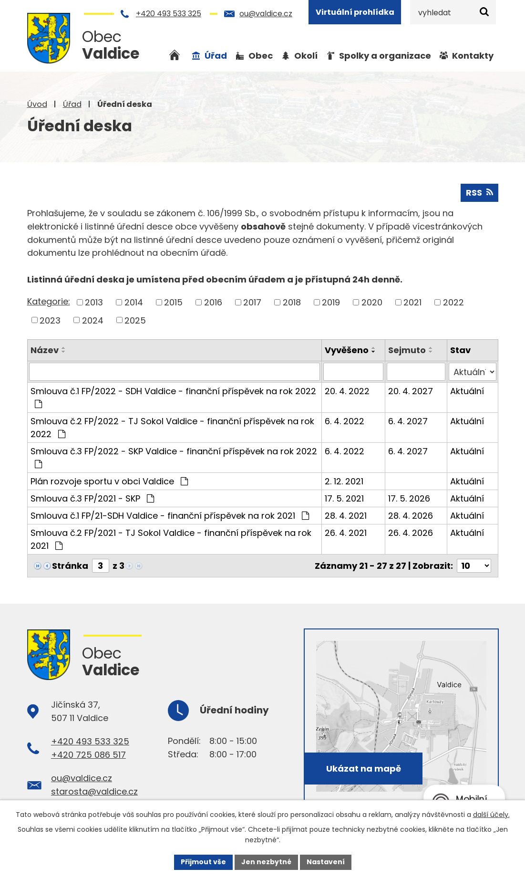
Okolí (306, 56)
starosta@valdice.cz (94, 791)
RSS (479, 193)
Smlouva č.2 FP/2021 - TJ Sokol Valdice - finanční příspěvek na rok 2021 (171, 539)
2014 (133, 302)
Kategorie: (48, 301)
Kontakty (473, 56)
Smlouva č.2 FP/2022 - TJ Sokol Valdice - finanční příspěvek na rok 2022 (172, 427)
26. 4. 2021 (346, 533)
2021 (412, 302)
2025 (135, 320)
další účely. (491, 814)
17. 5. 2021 (344, 498)
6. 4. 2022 (344, 421)
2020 (371, 302)
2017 (252, 302)
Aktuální (467, 391)
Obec (260, 56)
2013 (94, 302)
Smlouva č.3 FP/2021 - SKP (92, 498)
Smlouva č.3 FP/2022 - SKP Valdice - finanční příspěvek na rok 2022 (174, 457)
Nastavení (326, 862)
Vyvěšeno (347, 350)
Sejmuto (407, 350)
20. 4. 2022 (347, 391)
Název (45, 350)
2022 (453, 302)
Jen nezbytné (266, 862)
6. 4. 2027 (408, 421)
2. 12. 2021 (344, 481)
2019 (331, 302)
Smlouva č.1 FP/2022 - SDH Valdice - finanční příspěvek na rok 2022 (173, 396)
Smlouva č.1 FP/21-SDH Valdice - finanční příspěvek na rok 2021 (170, 516)
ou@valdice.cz (265, 13)
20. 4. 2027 (410, 391)
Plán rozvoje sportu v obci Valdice (109, 481)
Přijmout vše (203, 862)
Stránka (70, 566)
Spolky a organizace (385, 56)
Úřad (72, 104)
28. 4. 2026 (410, 516)
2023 (50, 320)
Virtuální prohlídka (355, 12)
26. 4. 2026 (410, 533)
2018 (292, 302)
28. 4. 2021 (346, 516)
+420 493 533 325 (168, 13)
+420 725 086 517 (88, 755)
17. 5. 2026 (409, 498)
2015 (173, 302)
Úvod (37, 104)
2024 (92, 320)
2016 (213, 302)
